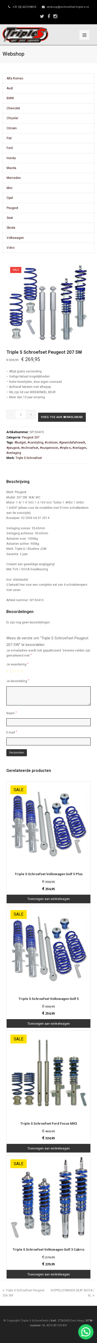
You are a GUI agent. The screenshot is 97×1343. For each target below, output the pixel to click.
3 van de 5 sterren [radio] (15, 671)
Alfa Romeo (15, 78)
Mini (9, 188)
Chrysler (12, 118)
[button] (85, 1331)
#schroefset (29, 448)
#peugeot (13, 448)
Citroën (12, 128)
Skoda (11, 227)
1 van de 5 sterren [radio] (7, 671)
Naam (11, 713)
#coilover (51, 442)
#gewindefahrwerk (72, 442)
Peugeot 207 (31, 437)
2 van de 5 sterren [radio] (11, 671)
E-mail (11, 732)
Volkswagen (15, 238)
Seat (10, 218)
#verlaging (13, 453)
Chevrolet (13, 108)
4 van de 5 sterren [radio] (19, 671)
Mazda (11, 168)
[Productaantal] (21, 414)
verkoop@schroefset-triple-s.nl (68, 7)
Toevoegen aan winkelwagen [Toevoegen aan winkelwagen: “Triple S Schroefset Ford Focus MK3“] (48, 1148)
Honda (11, 158)
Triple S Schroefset (28, 458)
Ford (10, 148)
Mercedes (14, 178)
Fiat (9, 138)
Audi (10, 88)
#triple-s (65, 448)
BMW (10, 98)
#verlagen (79, 448)
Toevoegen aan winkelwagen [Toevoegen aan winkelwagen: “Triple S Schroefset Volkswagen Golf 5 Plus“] (48, 899)
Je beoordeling (17, 681)
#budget (20, 442)
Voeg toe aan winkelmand (62, 417)
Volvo (10, 247)
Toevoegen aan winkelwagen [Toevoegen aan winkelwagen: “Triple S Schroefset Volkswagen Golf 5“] (48, 1023)
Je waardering (17, 664)
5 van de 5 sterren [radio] (23, 671)
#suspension (49, 448)
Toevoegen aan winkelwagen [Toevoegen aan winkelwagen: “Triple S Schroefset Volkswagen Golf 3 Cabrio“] (48, 1274)
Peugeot (12, 208)
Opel (10, 198)
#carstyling (35, 442)
